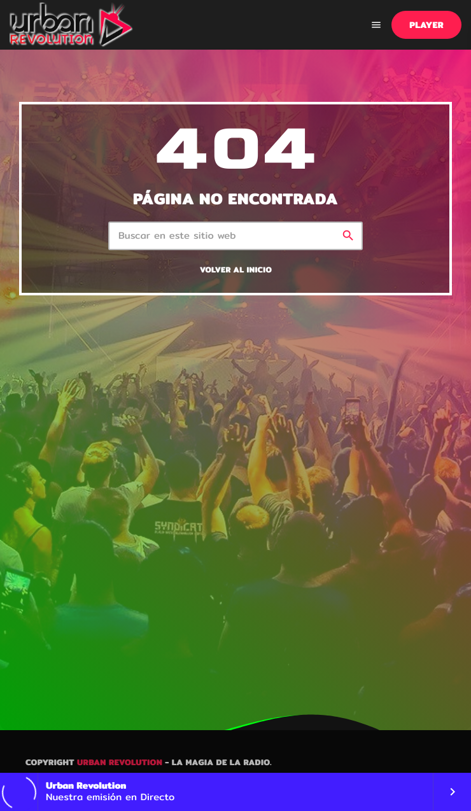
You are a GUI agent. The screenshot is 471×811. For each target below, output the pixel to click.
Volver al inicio (236, 270)
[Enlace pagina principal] (72, 25)
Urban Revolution (119, 762)
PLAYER (426, 25)
